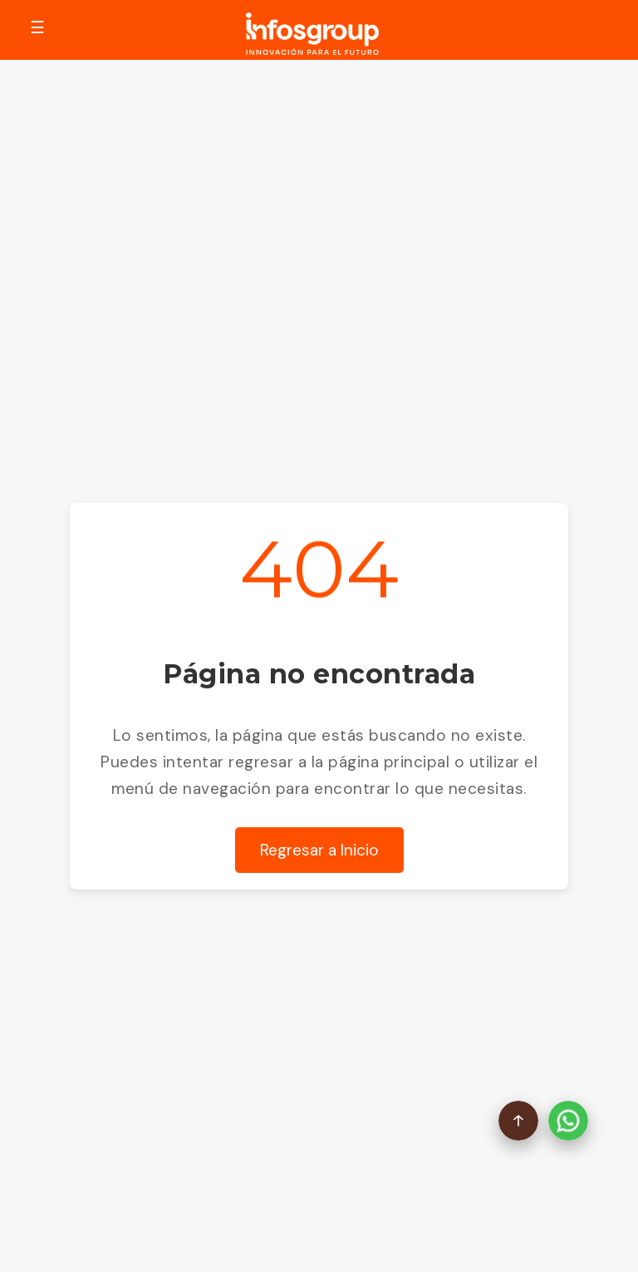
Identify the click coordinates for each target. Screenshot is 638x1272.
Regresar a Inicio (319, 850)
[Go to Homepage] (312, 35)
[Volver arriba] (518, 1122)
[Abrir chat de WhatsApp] (568, 1122)
